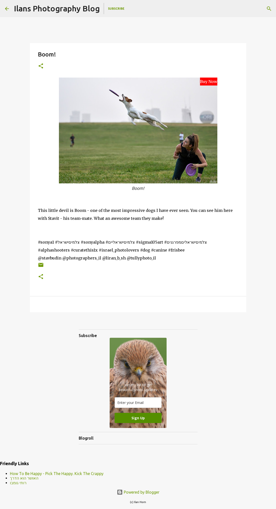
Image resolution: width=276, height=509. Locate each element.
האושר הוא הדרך (24, 478)
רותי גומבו (18, 483)
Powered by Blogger (138, 492)
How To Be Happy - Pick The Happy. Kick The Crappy (56, 473)
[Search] (269, 9)
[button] (41, 66)
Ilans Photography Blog (57, 8)
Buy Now (208, 81)
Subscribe (116, 8)
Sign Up (138, 418)
